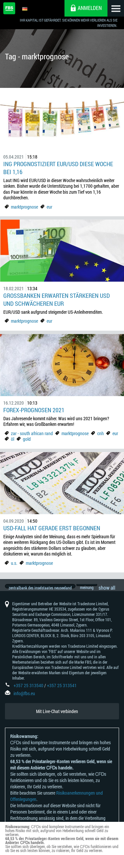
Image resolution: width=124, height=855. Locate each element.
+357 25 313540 (28, 691)
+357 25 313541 (62, 691)
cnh (100, 433)
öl (12, 439)
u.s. (14, 563)
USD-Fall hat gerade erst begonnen (51, 528)
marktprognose (24, 207)
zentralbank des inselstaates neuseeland (40, 587)
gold (27, 439)
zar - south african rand (32, 433)
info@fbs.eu (24, 699)
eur (49, 207)
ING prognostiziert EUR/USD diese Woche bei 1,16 (58, 168)
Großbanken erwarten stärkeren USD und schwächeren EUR (56, 299)
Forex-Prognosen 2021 (33, 410)
